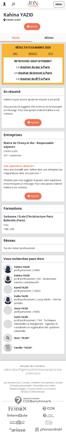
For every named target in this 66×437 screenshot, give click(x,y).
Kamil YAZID (21, 287)
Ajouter (34, 26)
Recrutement (48, 382)
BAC (15, 53)
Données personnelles (21, 385)
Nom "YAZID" (22, 338)
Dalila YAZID (21, 296)
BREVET (33, 53)
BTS (50, 53)
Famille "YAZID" (23, 347)
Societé (59, 382)
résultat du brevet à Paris (35, 73)
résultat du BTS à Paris (35, 79)
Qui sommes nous (12, 382)
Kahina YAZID (22, 267)
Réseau (49, 37)
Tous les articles (35, 389)
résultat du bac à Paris (35, 67)
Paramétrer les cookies (44, 385)
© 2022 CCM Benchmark (33, 392)
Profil (16, 37)
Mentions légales (18, 389)
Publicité (36, 382)
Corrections (50, 389)
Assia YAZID (21, 308)
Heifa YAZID (21, 317)
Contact (26, 382)
